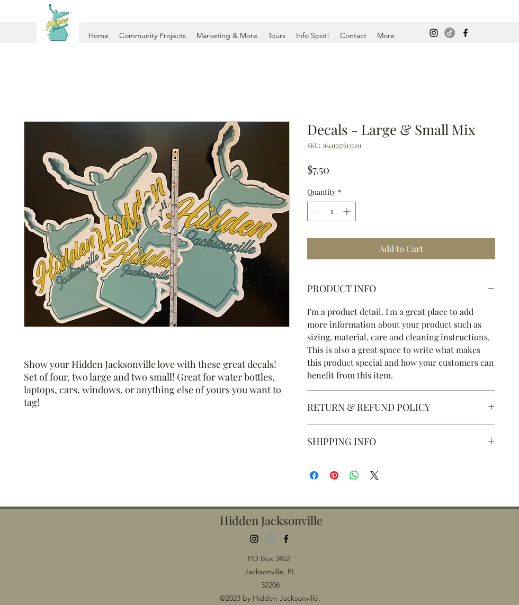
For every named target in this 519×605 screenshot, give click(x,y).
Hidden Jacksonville (271, 520)
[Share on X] (374, 475)
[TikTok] (449, 33)
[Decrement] (315, 211)
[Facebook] (465, 33)
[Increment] (347, 211)
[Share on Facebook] (314, 475)
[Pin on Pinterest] (334, 475)
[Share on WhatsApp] (354, 475)
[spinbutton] (331, 211)
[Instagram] (433, 33)
